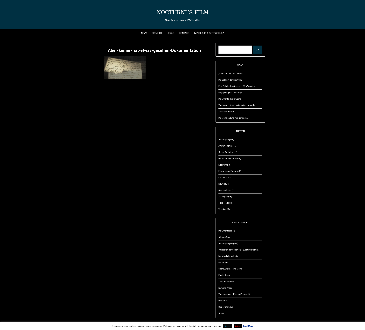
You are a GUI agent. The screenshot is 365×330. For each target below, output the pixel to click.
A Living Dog (224, 139)
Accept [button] (228, 326)
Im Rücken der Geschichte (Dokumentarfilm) (238, 250)
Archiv (221, 313)
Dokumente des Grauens (229, 99)
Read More (248, 326)
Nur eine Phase (225, 288)
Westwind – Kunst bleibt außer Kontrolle (236, 105)
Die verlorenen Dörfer (228, 158)
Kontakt (184, 33)
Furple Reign (224, 275)
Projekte (157, 33)
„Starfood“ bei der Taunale (230, 73)
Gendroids (223, 262)
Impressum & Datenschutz (209, 33)
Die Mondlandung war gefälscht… (233, 118)
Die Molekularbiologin (228, 256)
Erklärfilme (223, 165)
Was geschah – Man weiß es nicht (234, 294)
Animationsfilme (225, 146)
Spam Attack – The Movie (230, 269)
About (171, 33)
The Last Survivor (226, 281)
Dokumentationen (226, 231)
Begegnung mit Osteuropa (230, 92)
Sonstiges (223, 196)
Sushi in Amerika (226, 111)
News (144, 33)
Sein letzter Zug (225, 307)
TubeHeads (223, 203)
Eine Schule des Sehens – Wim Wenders (236, 86)
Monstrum (223, 300)
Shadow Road (224, 190)
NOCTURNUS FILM (182, 11)
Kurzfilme (222, 177)
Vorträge (222, 209)
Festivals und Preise (227, 171)
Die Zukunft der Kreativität (230, 80)
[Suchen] (257, 50)
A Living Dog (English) (228, 243)
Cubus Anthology (226, 152)
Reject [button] (237, 326)
